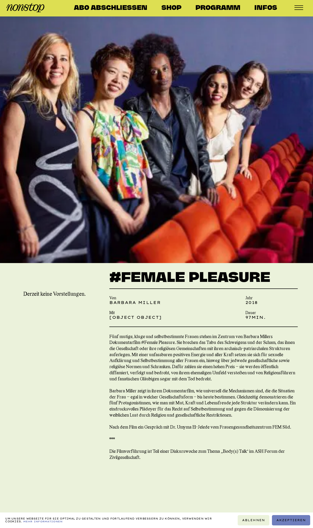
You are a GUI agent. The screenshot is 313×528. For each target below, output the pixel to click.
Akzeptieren (291, 520)
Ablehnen (253, 520)
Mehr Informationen (43, 521)
